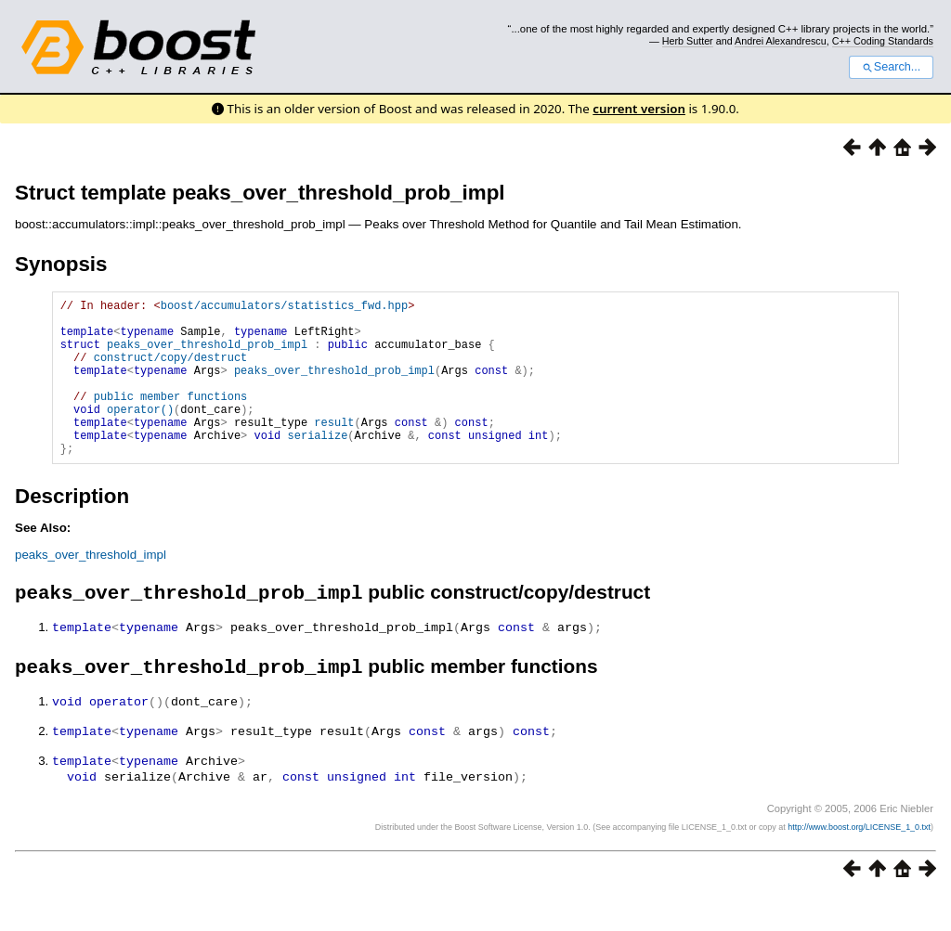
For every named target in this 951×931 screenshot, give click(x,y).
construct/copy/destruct (171, 371)
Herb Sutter (687, 40)
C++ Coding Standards (882, 40)
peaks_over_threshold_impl (90, 588)
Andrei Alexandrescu (781, 40)
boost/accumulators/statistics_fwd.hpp (284, 308)
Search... (891, 66)
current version (639, 108)
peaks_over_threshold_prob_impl (207, 355)
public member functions (171, 418)
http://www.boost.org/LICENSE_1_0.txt (859, 862)
